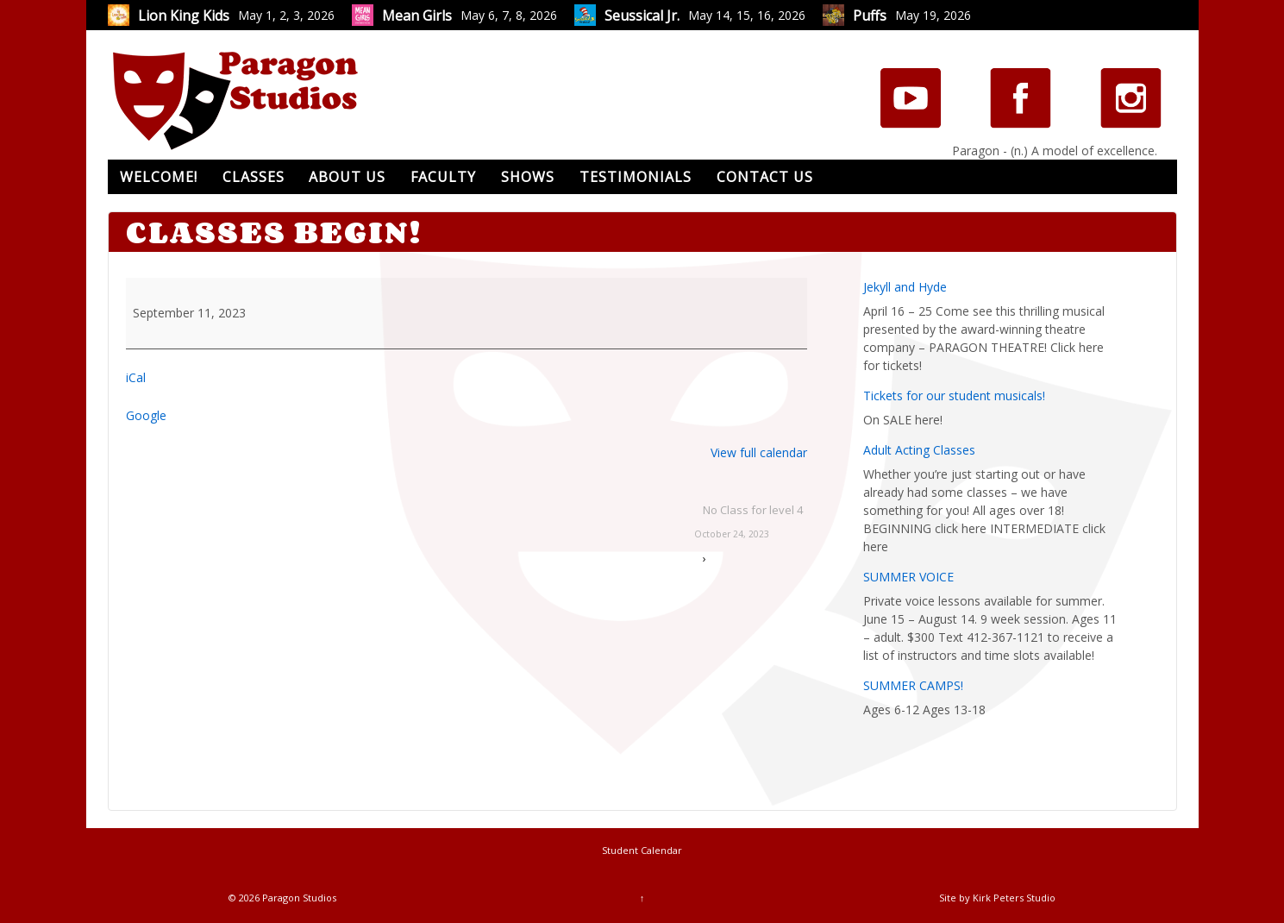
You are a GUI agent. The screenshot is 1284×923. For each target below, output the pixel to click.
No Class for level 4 (748, 524)
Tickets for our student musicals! (954, 395)
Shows (527, 176)
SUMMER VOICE (908, 576)
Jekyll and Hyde (905, 287)
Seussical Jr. (642, 15)
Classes (253, 176)
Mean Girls (417, 15)
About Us (347, 176)
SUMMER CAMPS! (913, 685)
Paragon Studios (298, 897)
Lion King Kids (183, 15)
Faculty (443, 176)
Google (146, 415)
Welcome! (158, 176)
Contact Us (765, 176)
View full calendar (759, 452)
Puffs (869, 15)
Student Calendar (642, 850)
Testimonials (635, 176)
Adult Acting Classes (919, 450)
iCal (136, 377)
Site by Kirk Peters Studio (997, 897)
